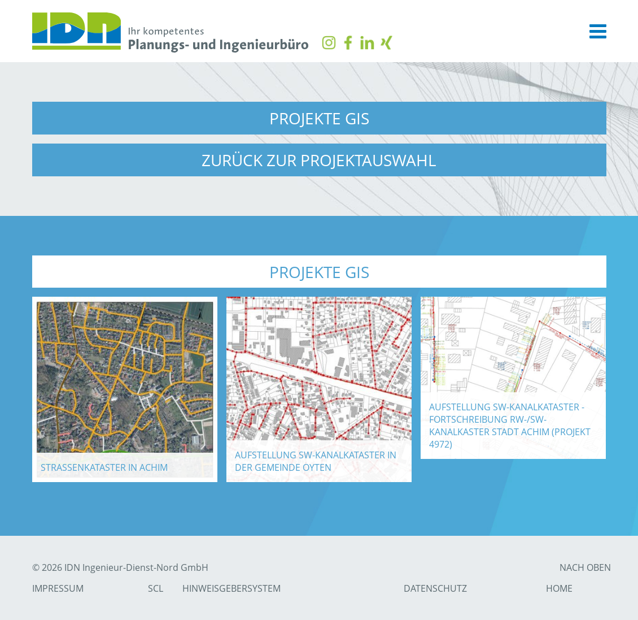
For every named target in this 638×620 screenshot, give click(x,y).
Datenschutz (435, 588)
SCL (155, 588)
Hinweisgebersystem (231, 588)
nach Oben (585, 567)
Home (559, 588)
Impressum (58, 588)
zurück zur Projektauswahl (319, 160)
